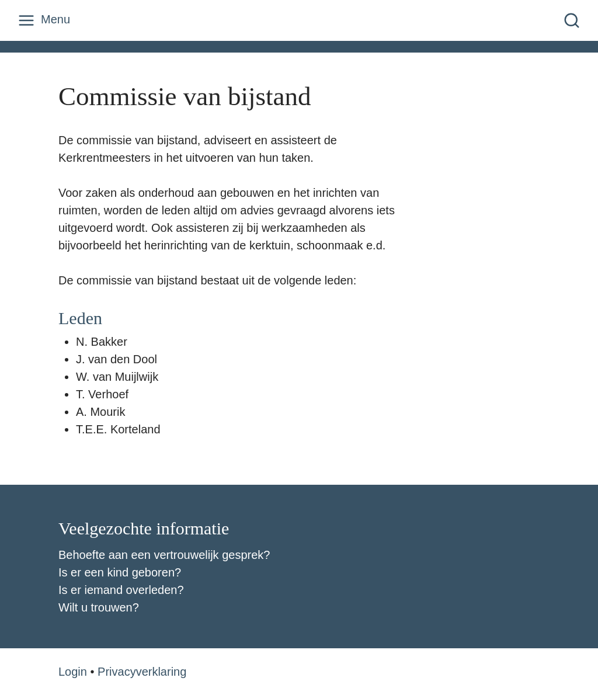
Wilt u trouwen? (98, 607)
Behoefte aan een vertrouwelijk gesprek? (164, 554)
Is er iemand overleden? (121, 589)
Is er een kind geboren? (119, 572)
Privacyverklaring (142, 671)
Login (72, 671)
